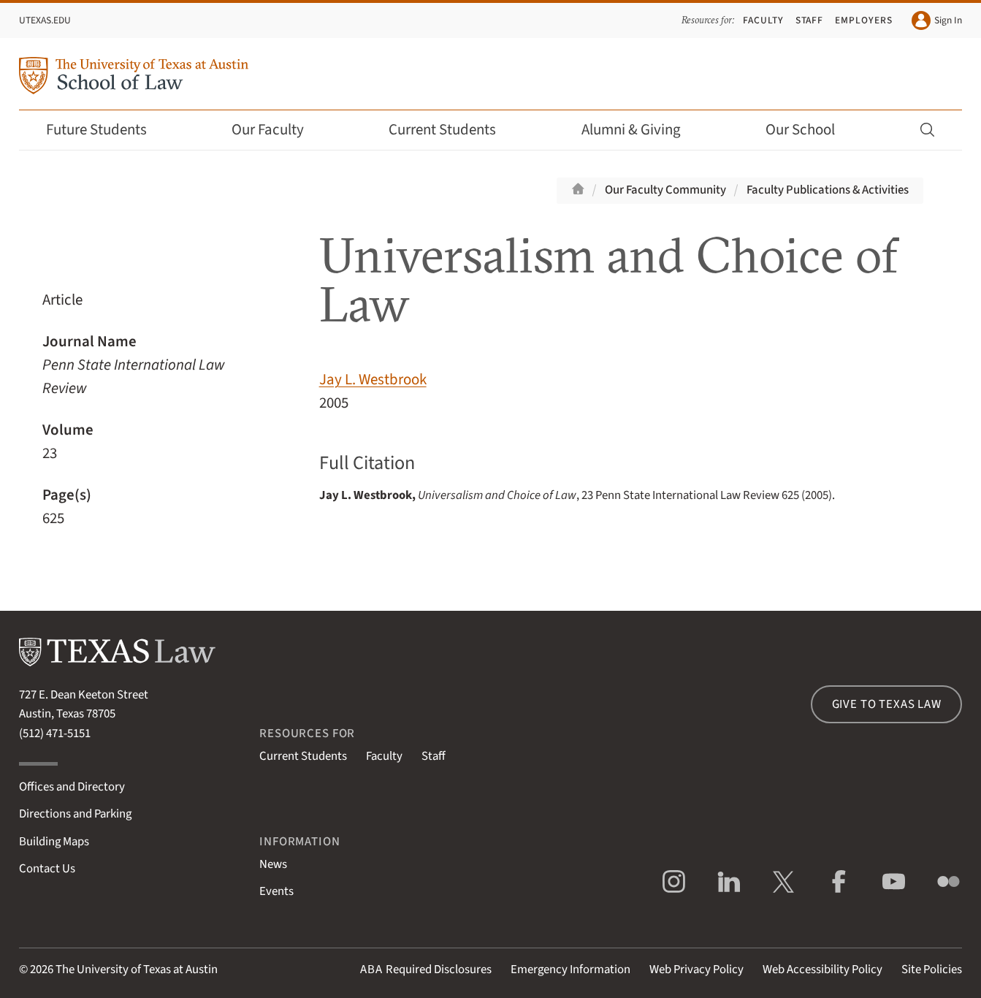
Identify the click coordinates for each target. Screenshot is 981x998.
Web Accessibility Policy (822, 969)
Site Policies (931, 969)
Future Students (106, 129)
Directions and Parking (75, 814)
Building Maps (54, 841)
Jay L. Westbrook (373, 379)
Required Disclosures (426, 969)
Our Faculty (278, 129)
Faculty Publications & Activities (828, 190)
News (273, 864)
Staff (809, 20)
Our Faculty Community (665, 190)
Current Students (452, 129)
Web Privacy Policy (696, 969)
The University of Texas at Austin (137, 969)
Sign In (937, 20)
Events (276, 891)
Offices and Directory (72, 787)
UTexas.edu (45, 20)
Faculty (763, 20)
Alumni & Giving (641, 129)
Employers (864, 20)
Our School (810, 129)
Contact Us (47, 868)
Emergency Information (570, 969)
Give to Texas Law (887, 704)
